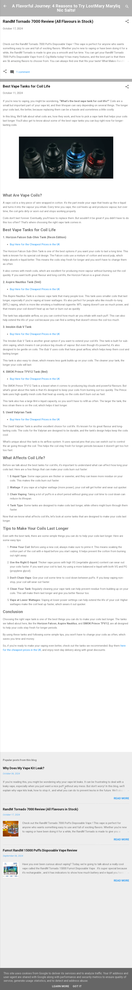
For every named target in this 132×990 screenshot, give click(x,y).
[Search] (127, 7)
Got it (77, 986)
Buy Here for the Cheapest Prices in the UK (35, 324)
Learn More (60, 986)
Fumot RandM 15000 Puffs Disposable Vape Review (40, 930)
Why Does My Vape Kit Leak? (23, 848)
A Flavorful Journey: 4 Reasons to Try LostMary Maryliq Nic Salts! (66, 8)
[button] (127, 22)
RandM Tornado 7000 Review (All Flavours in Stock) (48, 21)
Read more (121, 878)
